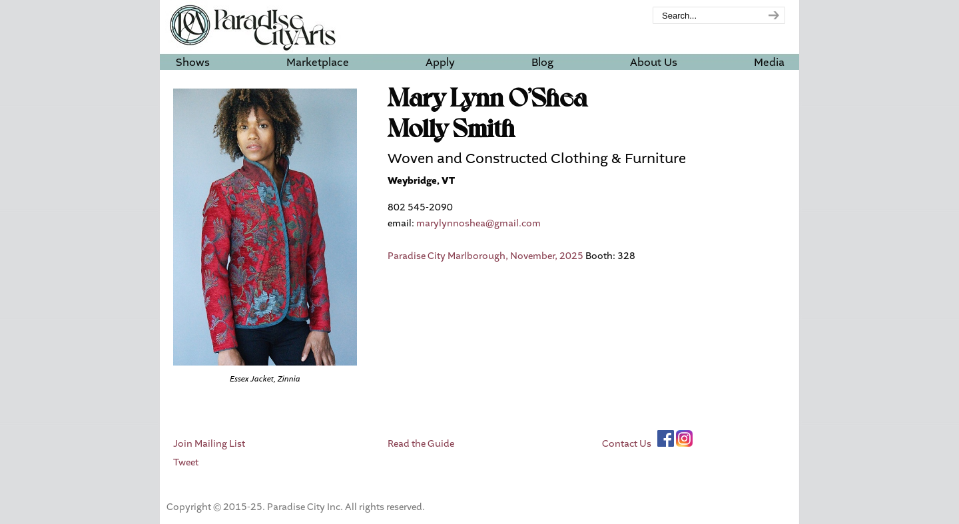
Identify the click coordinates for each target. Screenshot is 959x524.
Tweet (185, 462)
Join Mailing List (209, 443)
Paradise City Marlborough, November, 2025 (485, 256)
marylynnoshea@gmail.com (478, 223)
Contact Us (626, 443)
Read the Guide (421, 443)
